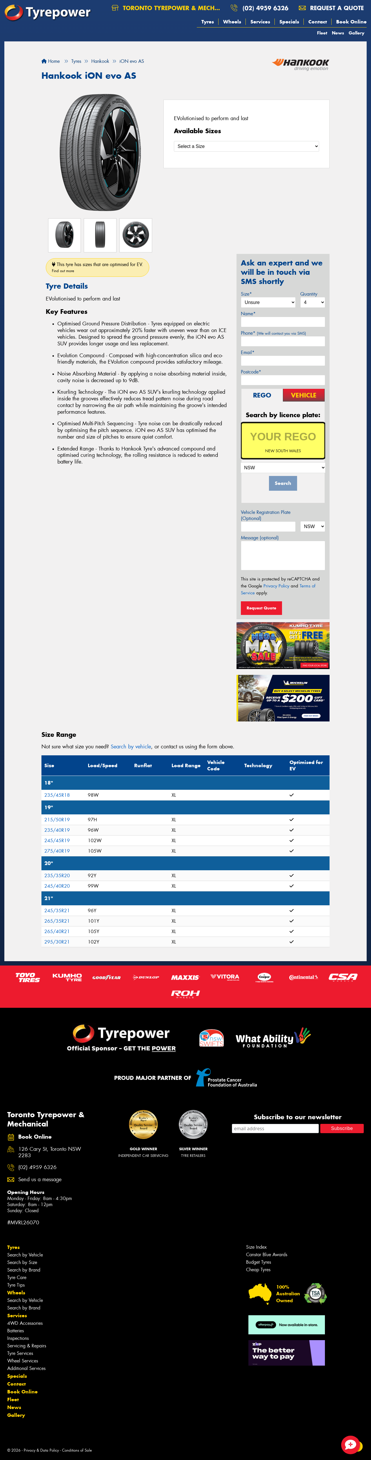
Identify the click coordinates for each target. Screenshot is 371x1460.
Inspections (18, 1338)
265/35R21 (57, 921)
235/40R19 (57, 830)
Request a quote (331, 8)
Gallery (356, 33)
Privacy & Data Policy (41, 1450)
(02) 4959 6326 (265, 8)
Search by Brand (23, 1270)
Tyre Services (20, 1353)
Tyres (207, 22)
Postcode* (251, 372)
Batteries (15, 1331)
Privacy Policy (276, 586)
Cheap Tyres (258, 1270)
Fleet (322, 33)
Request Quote (261, 608)
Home (50, 61)
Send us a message (39, 1179)
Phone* (273, 333)
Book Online (351, 22)
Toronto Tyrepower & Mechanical (169, 8)
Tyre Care (16, 1277)
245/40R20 (57, 886)
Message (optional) (260, 538)
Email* (247, 352)
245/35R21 (57, 911)
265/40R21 (57, 931)
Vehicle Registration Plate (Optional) (265, 515)
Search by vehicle (131, 746)
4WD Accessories (25, 1323)
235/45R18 (57, 795)
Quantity (308, 294)
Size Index (256, 1247)
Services (260, 22)
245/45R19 (57, 841)
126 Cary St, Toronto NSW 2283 (49, 1152)
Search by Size (22, 1262)
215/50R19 (57, 820)
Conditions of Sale (77, 1450)
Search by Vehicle (25, 1255)
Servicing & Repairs (26, 1346)
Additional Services (26, 1368)
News (338, 33)
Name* (248, 314)
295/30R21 (57, 942)
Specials (289, 22)
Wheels (232, 22)
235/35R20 (57, 876)
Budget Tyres (258, 1262)
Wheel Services (22, 1361)
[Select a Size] (246, 146)
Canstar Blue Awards (266, 1255)
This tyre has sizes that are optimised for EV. (97, 267)
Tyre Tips (16, 1285)
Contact (317, 22)
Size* (246, 294)
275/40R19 (57, 851)
